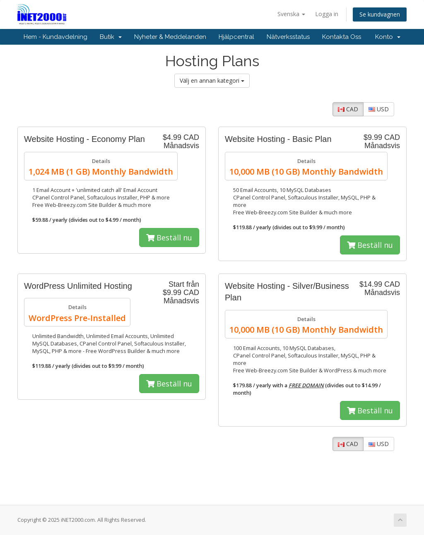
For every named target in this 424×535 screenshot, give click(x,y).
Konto (387, 37)
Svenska (291, 14)
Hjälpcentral (236, 37)
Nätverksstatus (288, 37)
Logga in (326, 14)
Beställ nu (169, 237)
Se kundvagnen (379, 14)
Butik (111, 37)
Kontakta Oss (341, 37)
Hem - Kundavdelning (55, 37)
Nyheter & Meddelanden (170, 37)
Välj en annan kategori (212, 80)
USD (379, 109)
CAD (348, 109)
